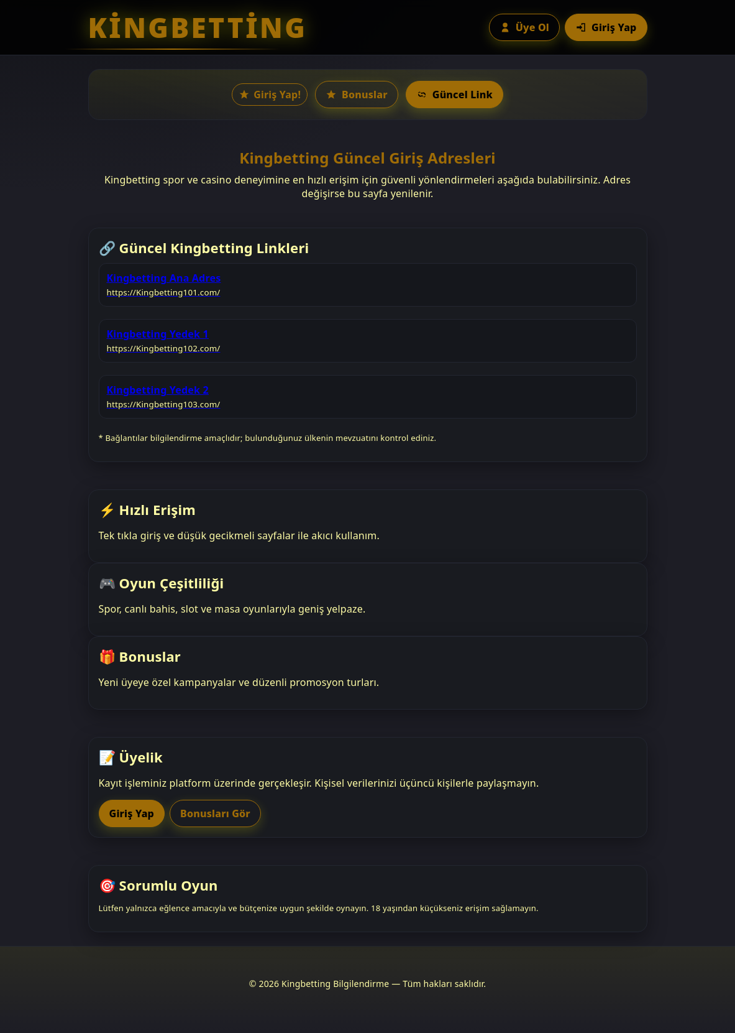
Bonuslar (357, 94)
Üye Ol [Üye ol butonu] (524, 27)
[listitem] (368, 285)
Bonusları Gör (215, 813)
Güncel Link (454, 94)
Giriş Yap (132, 813)
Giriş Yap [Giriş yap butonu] (606, 27)
